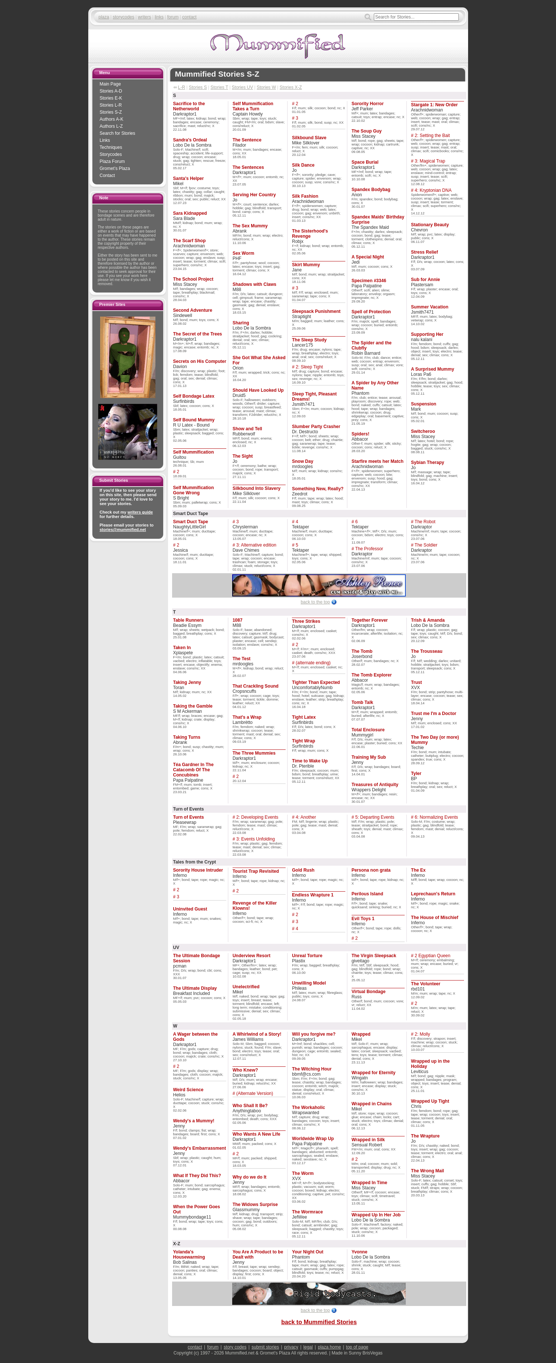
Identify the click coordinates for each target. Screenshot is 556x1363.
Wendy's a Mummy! (193, 1120)
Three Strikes (306, 621)
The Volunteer (425, 983)
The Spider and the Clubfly (372, 345)
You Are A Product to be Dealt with (258, 1254)
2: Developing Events (257, 817)
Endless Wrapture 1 (312, 895)
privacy (291, 1347)
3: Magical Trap (430, 161)
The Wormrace (307, 1212)
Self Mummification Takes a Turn (253, 106)
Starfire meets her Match (378, 461)
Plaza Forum (112, 161)
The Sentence (247, 140)
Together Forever (370, 620)
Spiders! (360, 434)
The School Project (193, 279)
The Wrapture (425, 1136)
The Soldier (426, 545)
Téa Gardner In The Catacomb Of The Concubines (193, 770)
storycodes (123, 17)
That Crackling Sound (256, 686)
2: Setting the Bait (432, 135)
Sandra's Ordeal (190, 140)
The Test (241, 658)
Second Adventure (193, 310)
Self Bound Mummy (194, 419)
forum (173, 17)
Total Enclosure (368, 729)
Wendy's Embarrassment (199, 1148)
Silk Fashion (305, 196)
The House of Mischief (434, 917)
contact (189, 17)
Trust (416, 682)
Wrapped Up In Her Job (376, 1214)
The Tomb (362, 651)
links (159, 17)
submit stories (265, 1347)
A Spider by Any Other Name (375, 385)
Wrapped (361, 1034)
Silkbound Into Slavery (256, 488)
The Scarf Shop (189, 240)
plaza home (329, 1347)
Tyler (416, 773)
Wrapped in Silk (368, 1139)
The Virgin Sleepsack (374, 955)
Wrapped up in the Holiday (430, 1064)
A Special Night (368, 257)
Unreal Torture (307, 955)
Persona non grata (371, 870)
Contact (107, 175)
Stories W (266, 87)
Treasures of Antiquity (375, 784)
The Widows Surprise (255, 1204)
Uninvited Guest (190, 909)
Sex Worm (243, 253)
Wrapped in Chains (372, 1103)
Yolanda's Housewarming (189, 1254)
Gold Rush (303, 870)
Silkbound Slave (309, 137)
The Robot (425, 521)
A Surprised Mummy (432, 369)
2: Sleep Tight (309, 367)
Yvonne (360, 1252)
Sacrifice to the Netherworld (189, 106)
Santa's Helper (188, 178)
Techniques (111, 147)
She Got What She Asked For (259, 360)
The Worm (302, 1173)
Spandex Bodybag (371, 189)
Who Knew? (245, 1070)
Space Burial (365, 162)
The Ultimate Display (195, 988)
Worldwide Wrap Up (313, 1138)
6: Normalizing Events (436, 817)
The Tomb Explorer (372, 675)
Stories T (219, 87)
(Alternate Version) (254, 1093)
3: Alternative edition (256, 545)
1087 (238, 620)
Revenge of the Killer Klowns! (255, 906)
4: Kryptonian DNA (433, 190)
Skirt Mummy (306, 264)
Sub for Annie (425, 279)
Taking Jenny (187, 682)
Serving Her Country (254, 194)
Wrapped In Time (369, 1182)
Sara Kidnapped (190, 213)
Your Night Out (307, 1252)
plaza (104, 17)
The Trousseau (427, 651)
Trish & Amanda (428, 620)
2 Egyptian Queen (432, 955)
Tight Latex (304, 717)
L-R (181, 87)
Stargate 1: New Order (434, 104)
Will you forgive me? (313, 1034)
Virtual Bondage (369, 991)
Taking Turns (187, 737)
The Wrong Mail (427, 1170)
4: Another (306, 817)
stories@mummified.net (123, 529)
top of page (357, 1347)
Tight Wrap (303, 741)
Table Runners (188, 620)
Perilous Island (367, 893)
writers (144, 17)
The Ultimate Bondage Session (196, 958)
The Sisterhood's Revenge (310, 233)
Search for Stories (117, 133)
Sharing (241, 322)
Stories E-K (111, 98)
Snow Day (302, 461)
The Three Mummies (254, 753)
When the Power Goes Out (196, 1209)
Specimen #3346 (369, 280)
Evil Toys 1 (363, 918)
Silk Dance (303, 165)
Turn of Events (188, 817)
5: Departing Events (374, 817)
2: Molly (422, 1034)
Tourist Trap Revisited (256, 871)
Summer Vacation (429, 307)
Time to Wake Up (310, 761)
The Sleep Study (309, 340)
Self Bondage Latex (193, 396)
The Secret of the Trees (197, 334)
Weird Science (188, 1089)
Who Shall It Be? (250, 1105)
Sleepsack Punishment (316, 311)
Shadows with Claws (254, 284)
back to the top (315, 602)
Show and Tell (247, 428)
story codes (235, 1347)
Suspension (423, 404)
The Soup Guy (367, 131)
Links (105, 140)
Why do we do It (249, 1177)
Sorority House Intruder (198, 870)
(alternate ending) (313, 662)
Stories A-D (111, 91)
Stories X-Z (291, 87)
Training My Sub (369, 757)
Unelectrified (246, 986)
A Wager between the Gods (195, 1037)
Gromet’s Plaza (115, 168)
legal (308, 1347)
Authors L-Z (111, 126)
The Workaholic (308, 1107)
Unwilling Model (309, 983)
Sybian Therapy (427, 462)
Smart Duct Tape (190, 521)
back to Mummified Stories (319, 1322)
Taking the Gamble (193, 706)
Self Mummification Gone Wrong (193, 490)
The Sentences (248, 167)
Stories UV (242, 87)
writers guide (140, 512)
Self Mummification (193, 452)
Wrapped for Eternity (373, 1072)
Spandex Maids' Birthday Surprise (378, 219)
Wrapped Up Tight (430, 1101)
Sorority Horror (368, 103)
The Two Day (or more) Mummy (435, 740)
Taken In (182, 647)
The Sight (243, 456)
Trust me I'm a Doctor (433, 713)
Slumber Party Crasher (316, 426)
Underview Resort (251, 955)
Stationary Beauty (430, 224)
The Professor (369, 548)
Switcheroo (423, 431)
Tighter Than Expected (316, 682)
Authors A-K (112, 119)
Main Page (110, 84)
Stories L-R (111, 105)
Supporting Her (427, 334)
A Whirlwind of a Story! (257, 1034)
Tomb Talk (362, 702)
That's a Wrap (247, 717)
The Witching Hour (312, 1069)
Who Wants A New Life (256, 1134)
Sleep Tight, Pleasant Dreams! (314, 396)
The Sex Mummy (250, 225)
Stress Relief (424, 252)
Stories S (198, 87)
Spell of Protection (371, 311)
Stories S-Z (111, 112)
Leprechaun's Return (433, 893)
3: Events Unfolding (255, 839)
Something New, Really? (317, 488)
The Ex (418, 870)
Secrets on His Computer (199, 361)
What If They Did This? (197, 1175)
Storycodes (111, 154)
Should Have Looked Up (258, 390)
